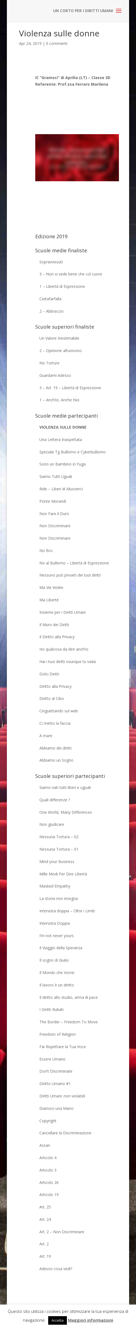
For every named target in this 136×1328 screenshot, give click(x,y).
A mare (45, 735)
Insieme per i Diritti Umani (62, 612)
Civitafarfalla (50, 298)
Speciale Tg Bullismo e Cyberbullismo (72, 452)
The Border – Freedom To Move (68, 1021)
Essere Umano (52, 1059)
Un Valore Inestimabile (59, 338)
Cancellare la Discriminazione (65, 1132)
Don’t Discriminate (55, 1071)
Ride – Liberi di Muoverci (61, 488)
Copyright (47, 1120)
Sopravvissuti (51, 261)
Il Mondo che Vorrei (56, 972)
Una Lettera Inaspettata (60, 439)
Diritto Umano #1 (55, 1083)
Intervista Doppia (54, 923)
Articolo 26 (49, 1182)
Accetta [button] (57, 1320)
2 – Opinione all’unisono (60, 350)
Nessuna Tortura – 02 (58, 836)
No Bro (46, 550)
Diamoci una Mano (56, 1108)
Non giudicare (51, 824)
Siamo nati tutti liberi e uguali (65, 787)
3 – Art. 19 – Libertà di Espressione (70, 387)
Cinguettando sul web (58, 710)
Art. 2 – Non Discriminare (61, 1231)
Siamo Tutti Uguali (55, 476)
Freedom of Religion (57, 1034)
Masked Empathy (54, 886)
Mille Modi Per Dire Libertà (63, 874)
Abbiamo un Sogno (56, 760)
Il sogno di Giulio (54, 960)
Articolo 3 (47, 1170)
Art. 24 (45, 1219)
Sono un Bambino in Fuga (62, 464)
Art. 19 (45, 1256)
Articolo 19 (49, 1194)
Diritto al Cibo (51, 698)
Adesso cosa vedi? (55, 1268)
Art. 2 (44, 1243)
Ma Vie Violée (51, 587)
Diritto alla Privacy (55, 686)
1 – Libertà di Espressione (62, 286)
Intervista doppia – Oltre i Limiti (67, 910)
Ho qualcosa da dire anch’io (63, 649)
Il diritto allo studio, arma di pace (68, 997)
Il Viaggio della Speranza (60, 947)
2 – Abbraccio (51, 311)
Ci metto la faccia (54, 723)
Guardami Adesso (55, 375)
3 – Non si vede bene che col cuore (70, 274)
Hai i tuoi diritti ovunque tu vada (67, 661)
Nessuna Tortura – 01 (58, 849)
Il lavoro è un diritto (56, 985)
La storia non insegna (58, 898)
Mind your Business (56, 861)
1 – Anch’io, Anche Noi (59, 399)
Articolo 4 (47, 1157)
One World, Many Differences (65, 812)
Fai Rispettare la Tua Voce (62, 1046)
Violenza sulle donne (62, 427)
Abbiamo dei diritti (55, 748)
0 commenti (56, 43)
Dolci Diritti (49, 674)
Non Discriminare (54, 525)
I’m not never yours (56, 935)
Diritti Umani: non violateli (62, 1096)
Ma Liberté (49, 599)
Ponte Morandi (52, 501)
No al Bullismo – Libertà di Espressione (74, 563)
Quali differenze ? (54, 799)
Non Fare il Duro (54, 513)
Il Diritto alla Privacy (57, 636)
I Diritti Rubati (51, 1009)
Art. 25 (45, 1207)
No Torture (49, 363)
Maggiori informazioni (90, 1320)
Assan (44, 1145)
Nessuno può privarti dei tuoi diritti (70, 575)
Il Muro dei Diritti (54, 624)
